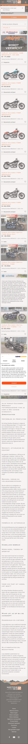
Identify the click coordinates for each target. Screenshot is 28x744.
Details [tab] (23, 360)
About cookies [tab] (14, 360)
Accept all (13, 383)
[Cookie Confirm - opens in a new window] (21, 356)
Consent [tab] (5, 360)
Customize (14, 386)
